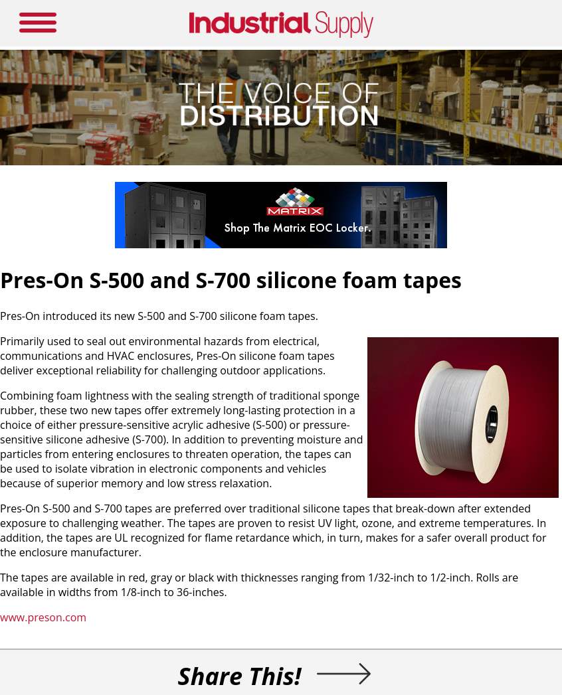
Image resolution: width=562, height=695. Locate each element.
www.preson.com (43, 617)
